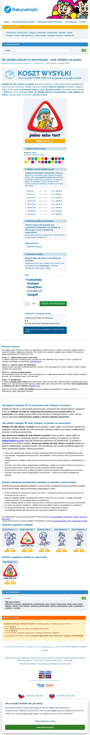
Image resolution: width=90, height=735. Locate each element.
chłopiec (8, 606)
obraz (47, 604)
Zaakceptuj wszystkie (45, 728)
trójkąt (59, 604)
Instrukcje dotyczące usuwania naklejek (46, 658)
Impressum (68, 660)
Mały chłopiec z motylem (12, 530)
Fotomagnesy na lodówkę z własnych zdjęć (54, 664)
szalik (70, 606)
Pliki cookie (38, 660)
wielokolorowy (27, 604)
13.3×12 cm (31, 204)
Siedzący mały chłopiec (46, 530)
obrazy (53, 604)
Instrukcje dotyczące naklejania (17, 658)
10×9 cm (30, 194)
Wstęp (6, 22)
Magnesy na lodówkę (27, 664)
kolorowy (17, 604)
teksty (69, 604)
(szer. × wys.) (43, 191)
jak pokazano (32, 243)
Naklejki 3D (38, 63)
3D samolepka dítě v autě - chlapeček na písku (69, 521)
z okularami (78, 606)
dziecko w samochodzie (40, 606)
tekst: (28, 275)
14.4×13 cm (31, 207)
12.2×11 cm (31, 201)
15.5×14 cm (31, 211)
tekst (64, 604)
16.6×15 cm (31, 214)
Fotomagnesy (71, 22)
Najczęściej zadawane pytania (50, 22)
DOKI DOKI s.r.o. (48, 647)
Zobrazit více (35, 361)
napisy (80, 604)
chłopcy (15, 606)
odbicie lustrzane (34, 247)
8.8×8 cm (30, 191)
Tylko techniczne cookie (45, 722)
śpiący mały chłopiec (28, 530)
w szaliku (16, 608)
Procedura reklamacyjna (53, 660)
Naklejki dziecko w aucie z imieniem (17, 63)
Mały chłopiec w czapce (63, 530)
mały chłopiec (24, 606)
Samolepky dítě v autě (31, 695)
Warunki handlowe (70, 658)
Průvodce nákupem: (11, 347)
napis (75, 604)
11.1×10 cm (31, 197)
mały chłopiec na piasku (12, 562)
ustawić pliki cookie (30, 714)
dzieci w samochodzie (58, 606)
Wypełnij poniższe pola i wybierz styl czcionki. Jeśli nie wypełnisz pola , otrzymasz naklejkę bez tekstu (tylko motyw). (44, 263)
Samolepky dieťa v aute (62, 695)
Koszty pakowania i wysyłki (23, 22)
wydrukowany (39, 604)
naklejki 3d (9, 604)
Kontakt (82, 22)
